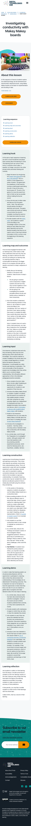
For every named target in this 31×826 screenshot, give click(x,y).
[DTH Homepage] (13, 3)
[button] (28, 3)
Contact (7, 780)
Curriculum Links (11, 96)
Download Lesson (15, 142)
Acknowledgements (10, 777)
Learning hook (9, 123)
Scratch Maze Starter (14, 421)
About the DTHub (10, 770)
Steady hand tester (15, 176)
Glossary (22, 780)
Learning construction (11, 131)
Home (2, 12)
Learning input (9, 128)
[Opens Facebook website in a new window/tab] (22, 786)
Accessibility (8, 774)
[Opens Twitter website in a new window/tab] (26, 786)
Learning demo (9, 133)
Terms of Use (24, 774)
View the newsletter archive (12, 737)
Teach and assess (11, 12)
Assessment (9, 103)
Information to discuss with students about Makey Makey (16, 409)
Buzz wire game (12, 178)
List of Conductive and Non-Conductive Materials (16, 637)
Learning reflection (10, 136)
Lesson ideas (13, 13)
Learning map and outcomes (13, 125)
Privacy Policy (24, 770)
